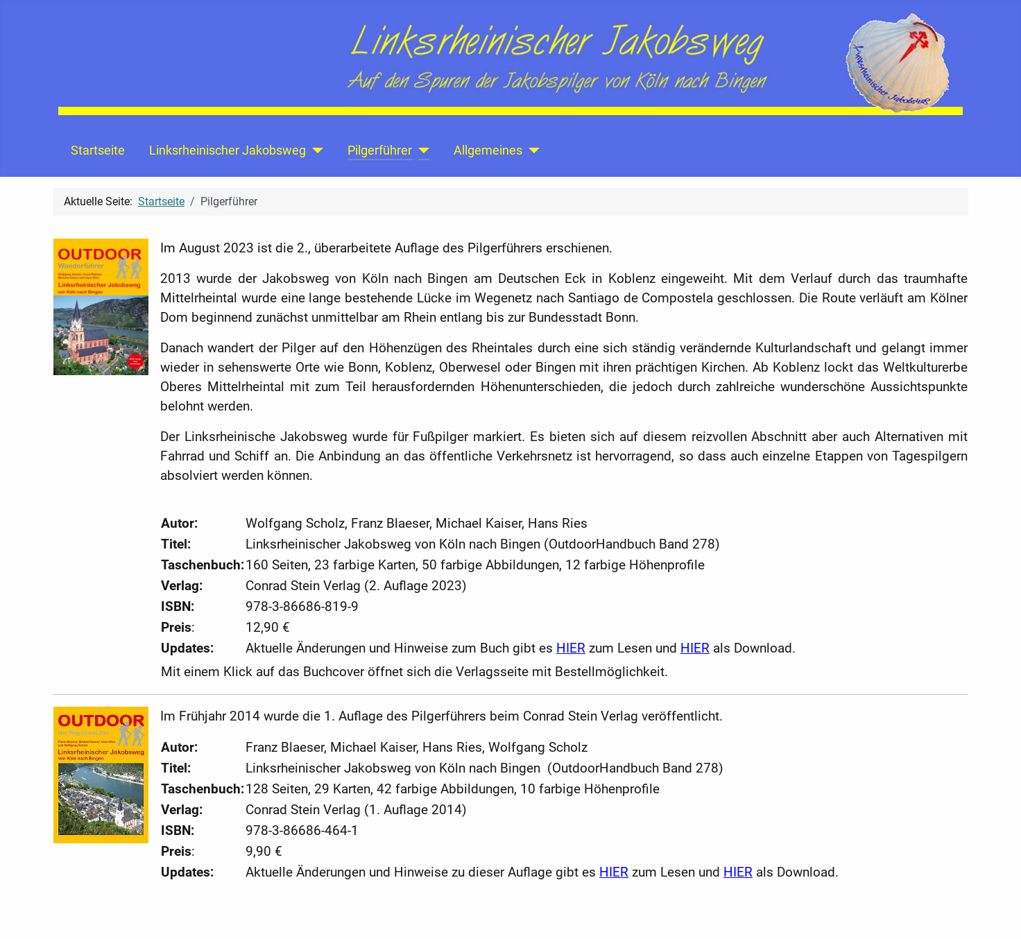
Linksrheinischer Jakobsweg (227, 150)
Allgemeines (488, 150)
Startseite (98, 150)
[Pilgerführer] (420, 150)
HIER (570, 648)
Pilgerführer (380, 150)
